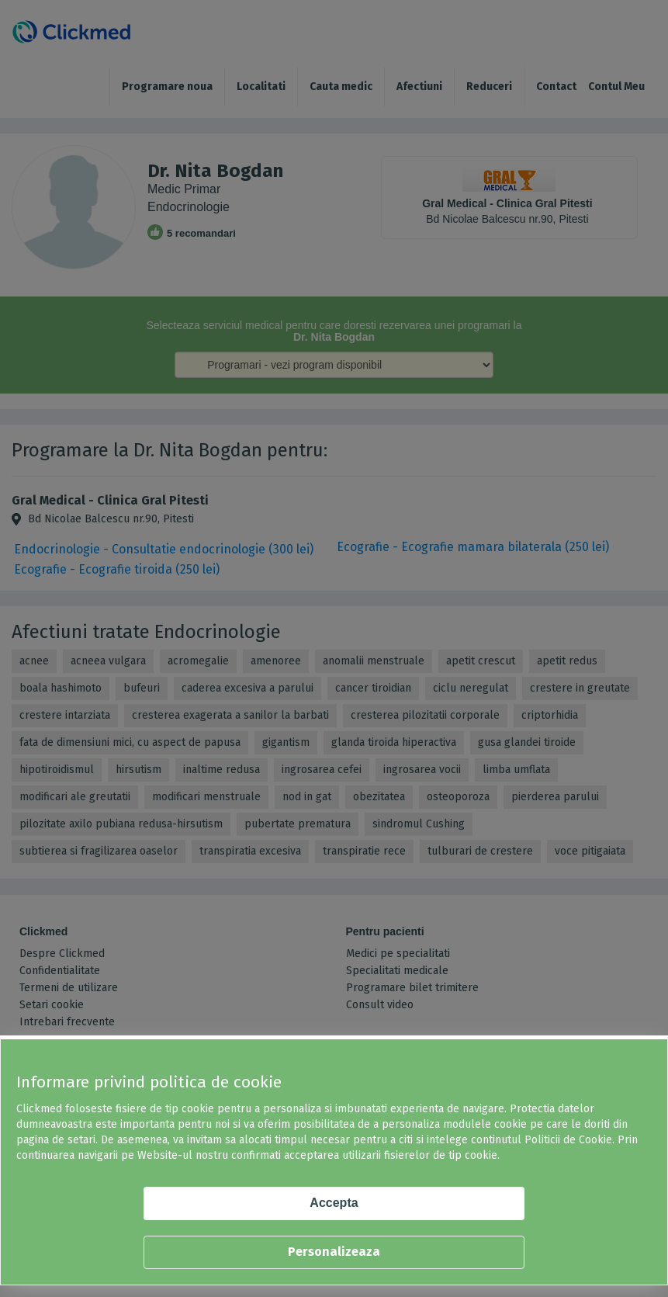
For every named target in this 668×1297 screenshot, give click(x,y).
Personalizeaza (334, 1251)
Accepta (334, 1202)
